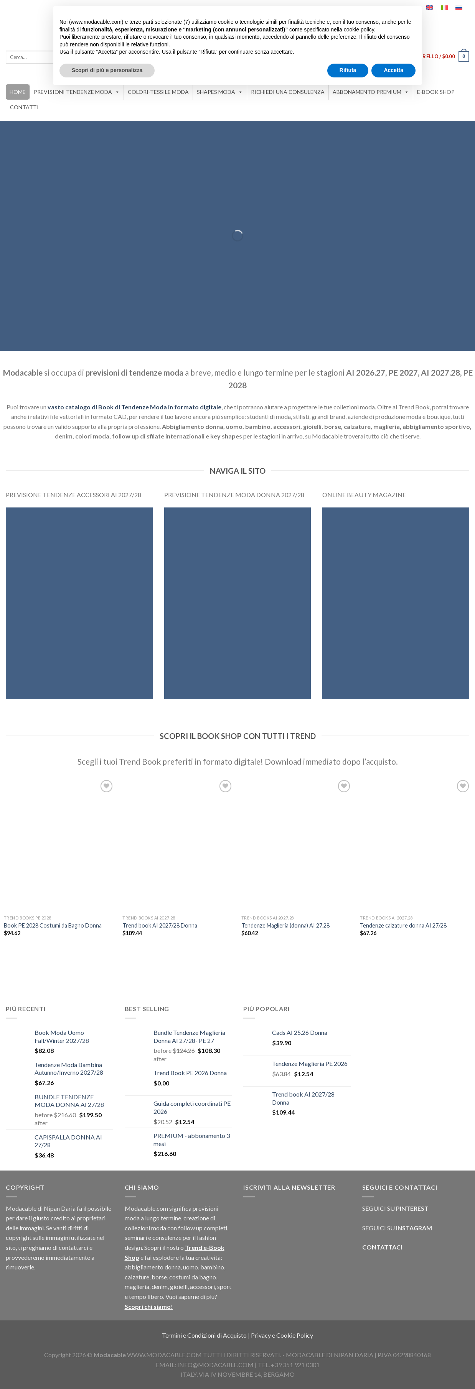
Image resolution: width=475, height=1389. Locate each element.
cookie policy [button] (359, 29)
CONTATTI (24, 107)
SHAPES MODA (220, 92)
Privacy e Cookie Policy (282, 1335)
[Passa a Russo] (459, 7)
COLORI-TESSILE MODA (158, 92)
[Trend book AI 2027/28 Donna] (178, 844)
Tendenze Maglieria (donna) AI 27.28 (285, 925)
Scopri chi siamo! (149, 1306)
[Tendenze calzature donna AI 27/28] (415, 844)
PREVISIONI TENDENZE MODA (77, 92)
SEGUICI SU (401, 1208)
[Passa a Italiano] (444, 7)
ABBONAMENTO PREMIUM (371, 92)
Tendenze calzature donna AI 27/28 (403, 925)
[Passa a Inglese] (429, 7)
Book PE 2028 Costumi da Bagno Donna (53, 925)
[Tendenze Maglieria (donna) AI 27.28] (297, 844)
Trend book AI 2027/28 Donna (159, 925)
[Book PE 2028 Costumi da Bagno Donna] (59, 844)
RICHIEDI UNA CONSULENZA (288, 92)
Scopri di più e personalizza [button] (107, 70)
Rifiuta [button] (348, 70)
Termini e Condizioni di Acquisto (205, 1335)
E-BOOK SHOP (436, 92)
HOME (18, 92)
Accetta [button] (393, 70)
